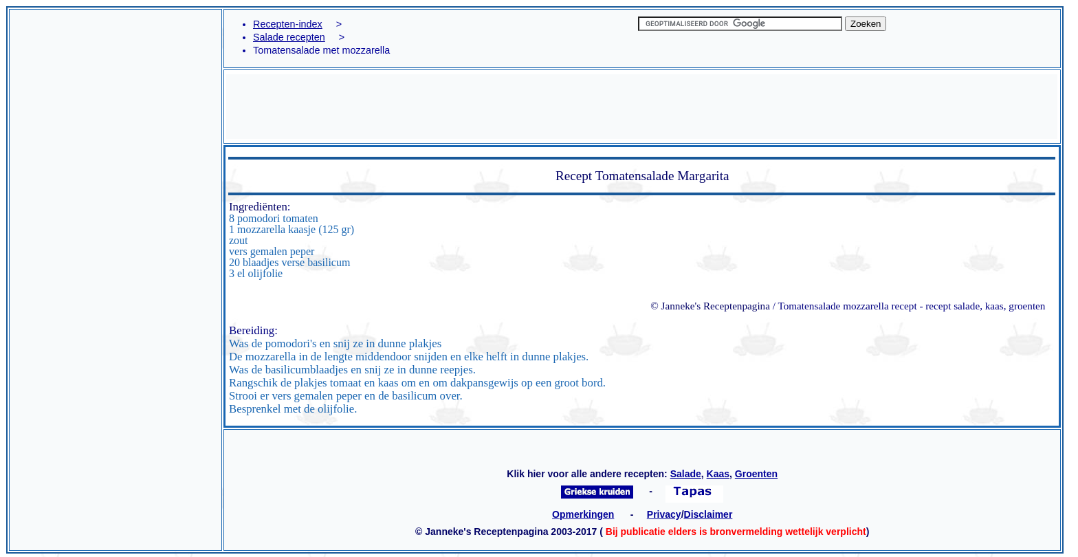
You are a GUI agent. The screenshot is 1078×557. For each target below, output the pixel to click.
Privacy (664, 514)
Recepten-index (287, 24)
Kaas (718, 473)
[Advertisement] (115, 74)
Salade (685, 473)
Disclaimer (708, 514)
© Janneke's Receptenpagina (710, 306)
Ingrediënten (258, 206)
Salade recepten (289, 37)
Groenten (756, 473)
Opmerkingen (583, 514)
